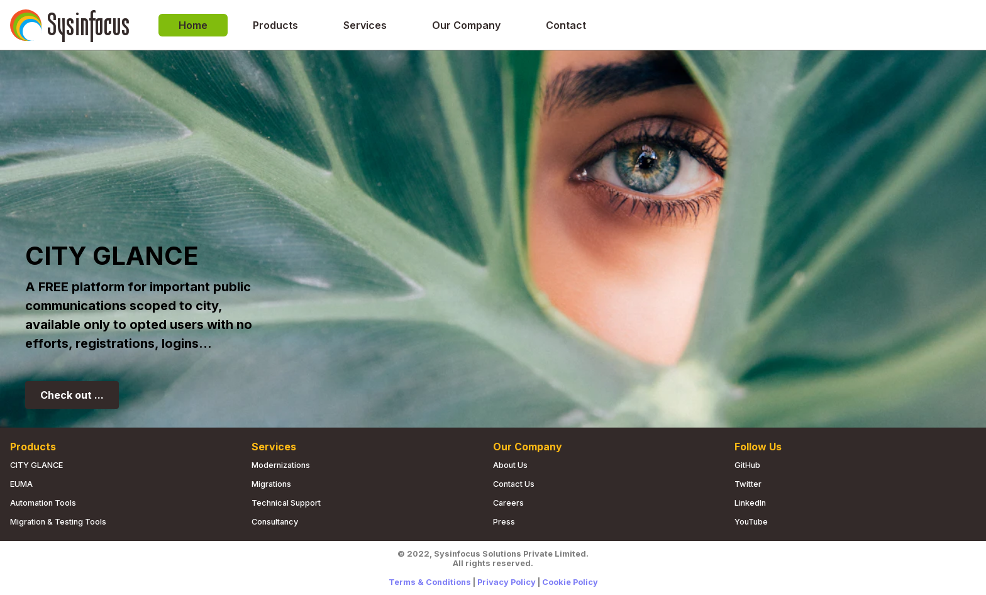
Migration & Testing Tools (58, 521)
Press (504, 521)
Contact (566, 25)
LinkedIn (750, 503)
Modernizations (281, 465)
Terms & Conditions (430, 582)
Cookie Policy (570, 582)
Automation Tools (43, 503)
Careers (508, 503)
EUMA (21, 484)
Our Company (466, 25)
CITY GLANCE (36, 465)
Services (365, 25)
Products (275, 25)
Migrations (271, 484)
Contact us (514, 484)
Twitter (748, 484)
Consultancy (275, 521)
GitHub (747, 465)
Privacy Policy (506, 582)
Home (193, 25)
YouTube (751, 521)
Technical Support (286, 503)
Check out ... (72, 395)
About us (510, 465)
